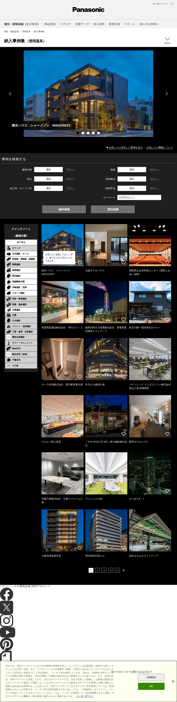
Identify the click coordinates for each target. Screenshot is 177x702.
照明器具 (26, 31)
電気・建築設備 (11, 31)
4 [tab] (94, 133)
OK (151, 690)
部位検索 (113, 209)
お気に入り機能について (159, 147)
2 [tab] (83, 133)
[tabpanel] (88, 93)
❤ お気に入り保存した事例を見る (124, 147)
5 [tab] (99, 133)
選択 (48, 169)
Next (167, 93)
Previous (10, 93)
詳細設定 (151, 681)
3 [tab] (88, 133)
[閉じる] (173, 685)
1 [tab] (78, 133)
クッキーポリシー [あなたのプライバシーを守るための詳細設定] (85, 700)
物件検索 (64, 209)
